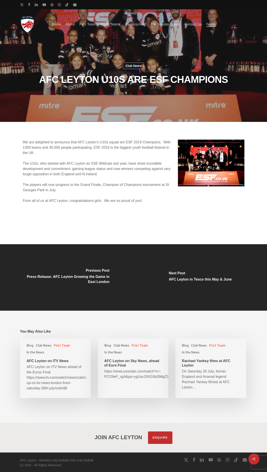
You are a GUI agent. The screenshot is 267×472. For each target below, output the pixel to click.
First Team (62, 345)
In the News (35, 352)
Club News (133, 66)
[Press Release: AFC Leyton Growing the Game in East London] (67, 277)
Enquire (160, 437)
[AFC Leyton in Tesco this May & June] (200, 277)
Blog (30, 345)
